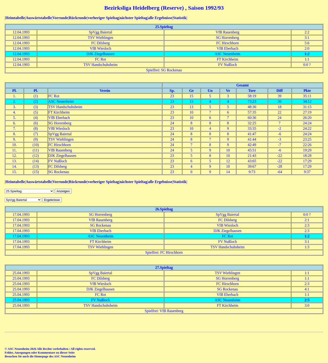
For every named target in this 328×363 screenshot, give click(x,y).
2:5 (306, 300)
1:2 (306, 54)
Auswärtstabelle (39, 18)
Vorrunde (60, 18)
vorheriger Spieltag (103, 18)
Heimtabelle (15, 18)
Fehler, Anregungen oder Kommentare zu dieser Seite (40, 352)
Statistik (180, 18)
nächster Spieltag (133, 18)
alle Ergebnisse (160, 18)
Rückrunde (78, 18)
